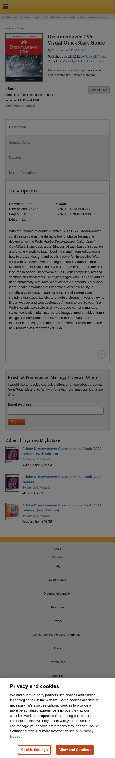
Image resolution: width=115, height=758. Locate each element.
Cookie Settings (34, 752)
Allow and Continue (74, 752)
